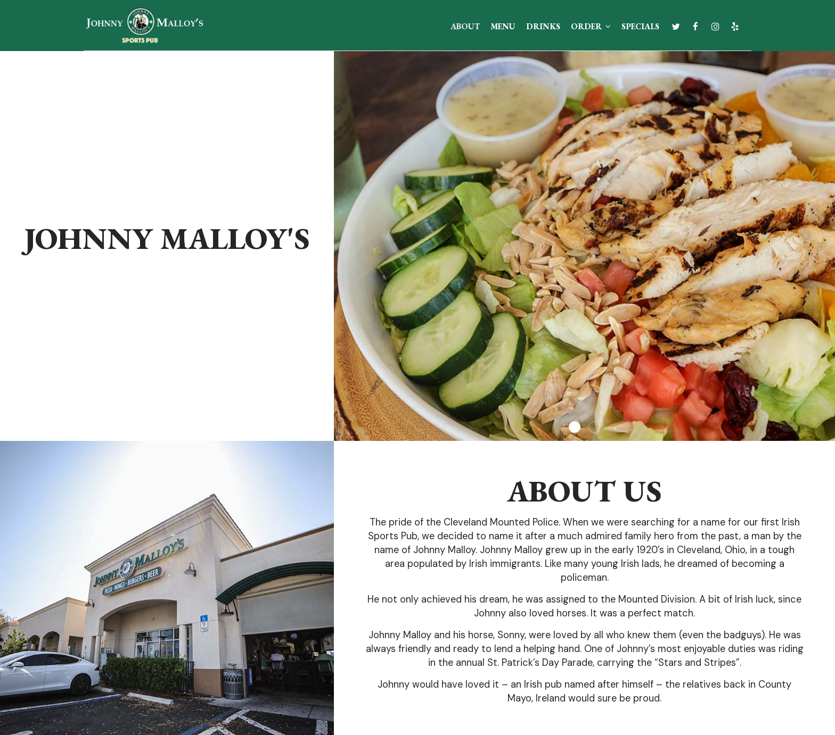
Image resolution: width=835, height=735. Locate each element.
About (465, 26)
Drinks (543, 26)
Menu (502, 26)
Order (591, 26)
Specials (640, 26)
